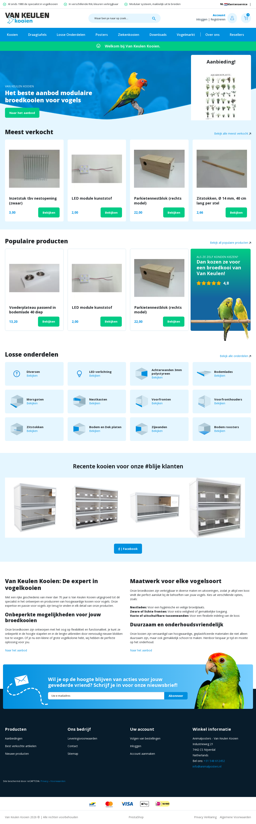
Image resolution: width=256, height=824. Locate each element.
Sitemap (73, 754)
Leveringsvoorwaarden (82, 738)
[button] (246, 18)
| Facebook (128, 549)
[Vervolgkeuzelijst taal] (249, 4)
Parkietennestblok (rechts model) (157, 200)
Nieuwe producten (17, 754)
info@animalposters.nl (207, 766)
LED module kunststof (92, 198)
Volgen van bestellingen (145, 738)
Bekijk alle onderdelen (235, 356)
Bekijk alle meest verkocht (232, 133)
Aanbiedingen (13, 738)
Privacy (44, 781)
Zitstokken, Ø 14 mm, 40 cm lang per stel (221, 200)
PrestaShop (136, 817)
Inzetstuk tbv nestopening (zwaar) (33, 200)
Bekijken (49, 212)
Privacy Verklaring (205, 817)
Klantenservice (229, 4)
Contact (73, 746)
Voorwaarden (57, 781)
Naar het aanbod (22, 113)
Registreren (218, 19)
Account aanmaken (142, 754)
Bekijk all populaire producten (230, 242)
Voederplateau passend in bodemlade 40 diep (32, 309)
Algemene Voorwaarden (235, 817)
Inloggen (201, 19)
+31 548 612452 (214, 761)
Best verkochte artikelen (20, 746)
